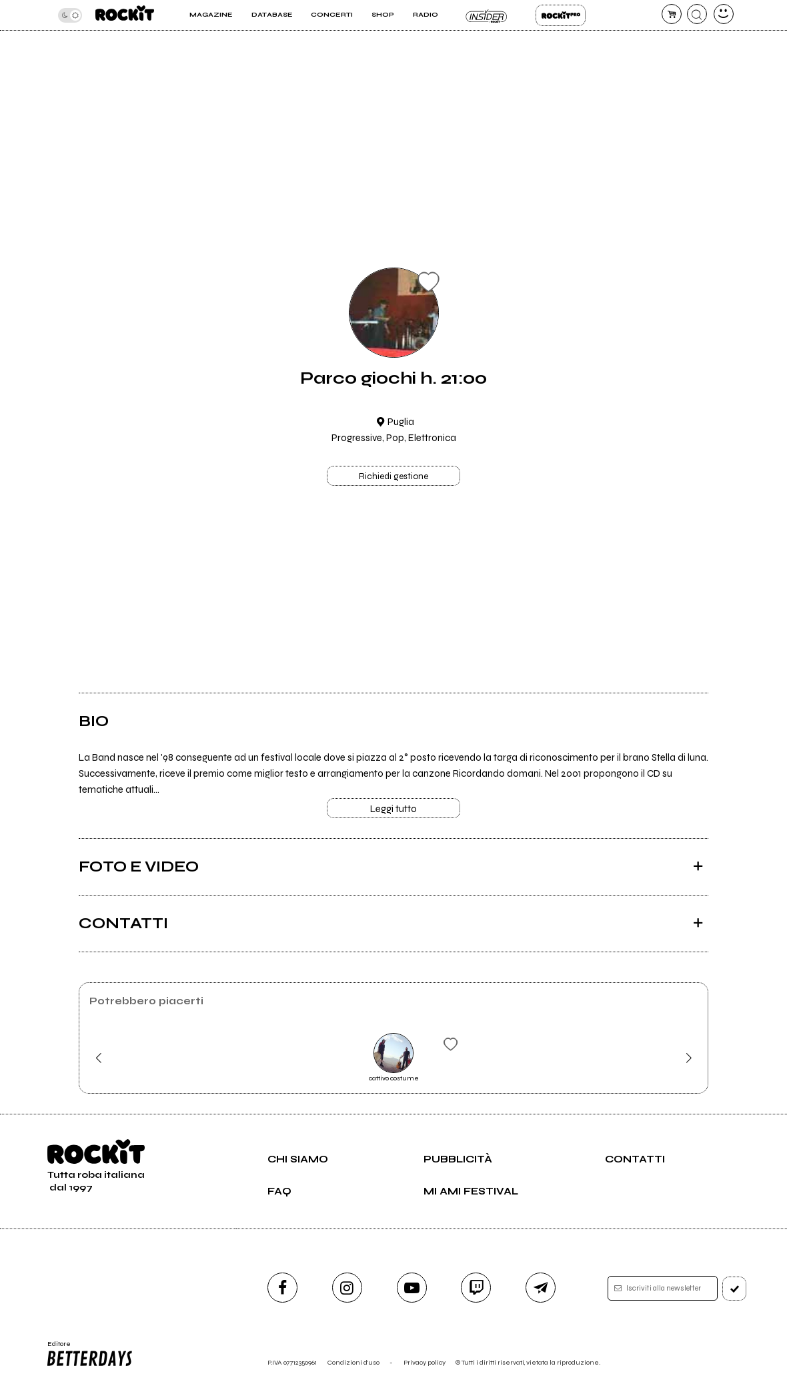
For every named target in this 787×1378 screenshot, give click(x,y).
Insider (487, 15)
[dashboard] (724, 14)
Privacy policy (425, 1362)
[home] (124, 15)
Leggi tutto (393, 809)
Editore (89, 1354)
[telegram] (541, 1288)
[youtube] (412, 1288)
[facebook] (282, 1288)
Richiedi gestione (393, 476)
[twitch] (476, 1288)
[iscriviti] (734, 1289)
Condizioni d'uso (353, 1362)
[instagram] (347, 1288)
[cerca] (697, 14)
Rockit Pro (561, 15)
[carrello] (672, 14)
